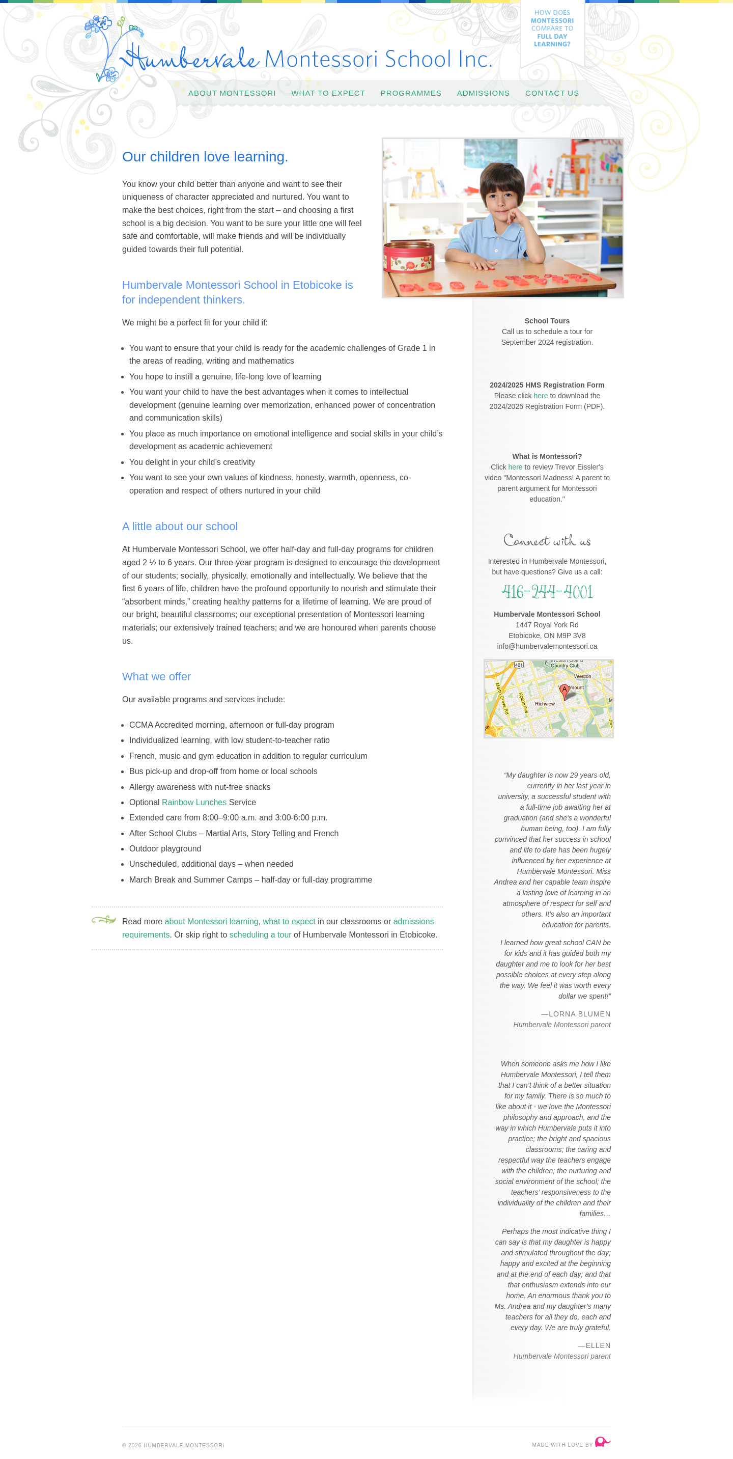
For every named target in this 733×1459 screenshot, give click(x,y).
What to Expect (328, 93)
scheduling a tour (261, 934)
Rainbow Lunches (194, 802)
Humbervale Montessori (288, 48)
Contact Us (552, 93)
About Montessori (232, 93)
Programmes (411, 93)
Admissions (483, 93)
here (541, 396)
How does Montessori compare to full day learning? (552, 34)
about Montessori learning (212, 921)
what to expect (289, 921)
